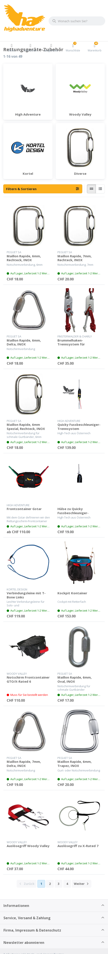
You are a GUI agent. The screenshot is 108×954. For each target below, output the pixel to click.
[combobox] (77, 20)
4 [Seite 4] (67, 884)
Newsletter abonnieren (23, 942)
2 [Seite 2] (50, 884)
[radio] (91, 188)
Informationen (16, 905)
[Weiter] (82, 884)
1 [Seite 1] (41, 884)
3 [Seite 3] (58, 884)
